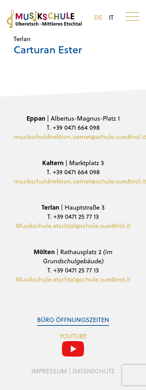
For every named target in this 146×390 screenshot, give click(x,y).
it (111, 17)
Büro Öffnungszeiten (73, 319)
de (98, 17)
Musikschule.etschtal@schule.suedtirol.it (73, 225)
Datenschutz (93, 371)
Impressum (49, 371)
